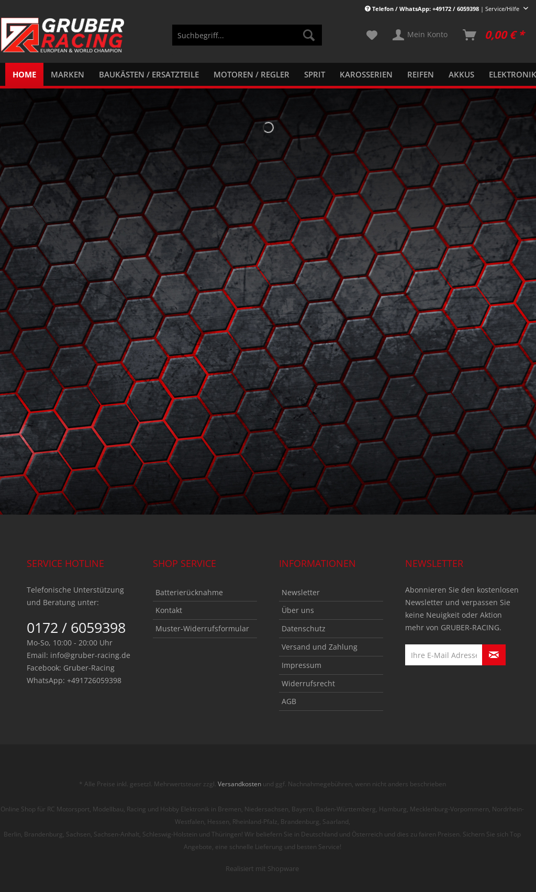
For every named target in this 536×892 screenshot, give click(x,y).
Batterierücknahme (189, 592)
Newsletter (301, 592)
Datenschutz (304, 628)
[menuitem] (247, 40)
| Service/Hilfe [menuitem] (443, 9)
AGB (289, 701)
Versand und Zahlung (320, 647)
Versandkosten (239, 783)
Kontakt (168, 610)
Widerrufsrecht (308, 683)
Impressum (301, 665)
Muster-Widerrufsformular (202, 628)
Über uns (298, 610)
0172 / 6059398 (76, 627)
